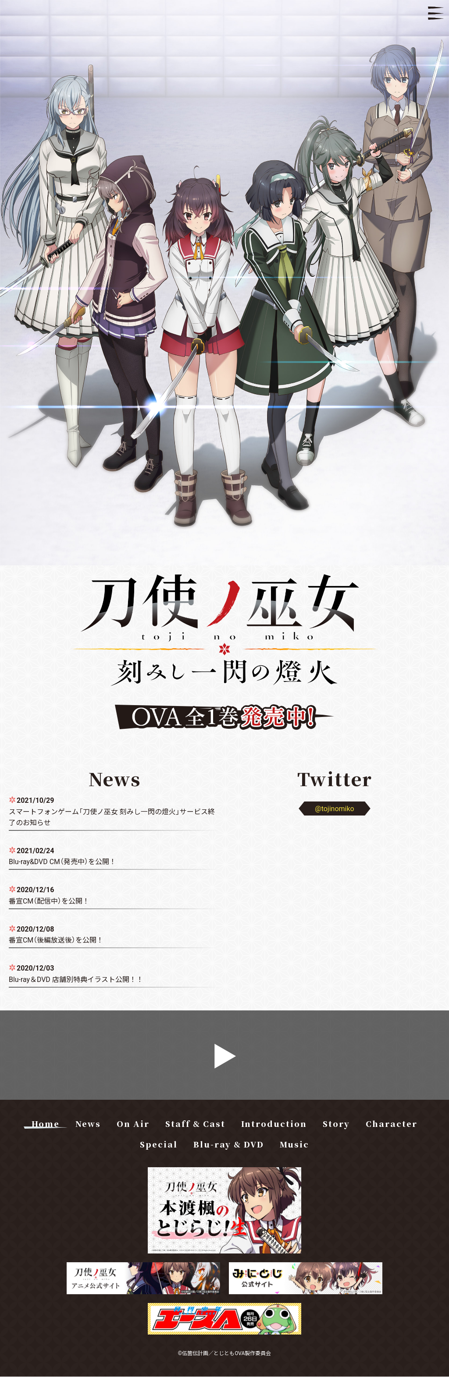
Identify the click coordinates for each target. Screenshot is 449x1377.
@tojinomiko (334, 808)
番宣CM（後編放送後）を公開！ (56, 940)
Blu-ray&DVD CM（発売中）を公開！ (63, 861)
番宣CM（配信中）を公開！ (49, 900)
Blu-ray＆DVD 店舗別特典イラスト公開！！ (76, 979)
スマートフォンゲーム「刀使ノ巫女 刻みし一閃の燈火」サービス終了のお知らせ (112, 817)
